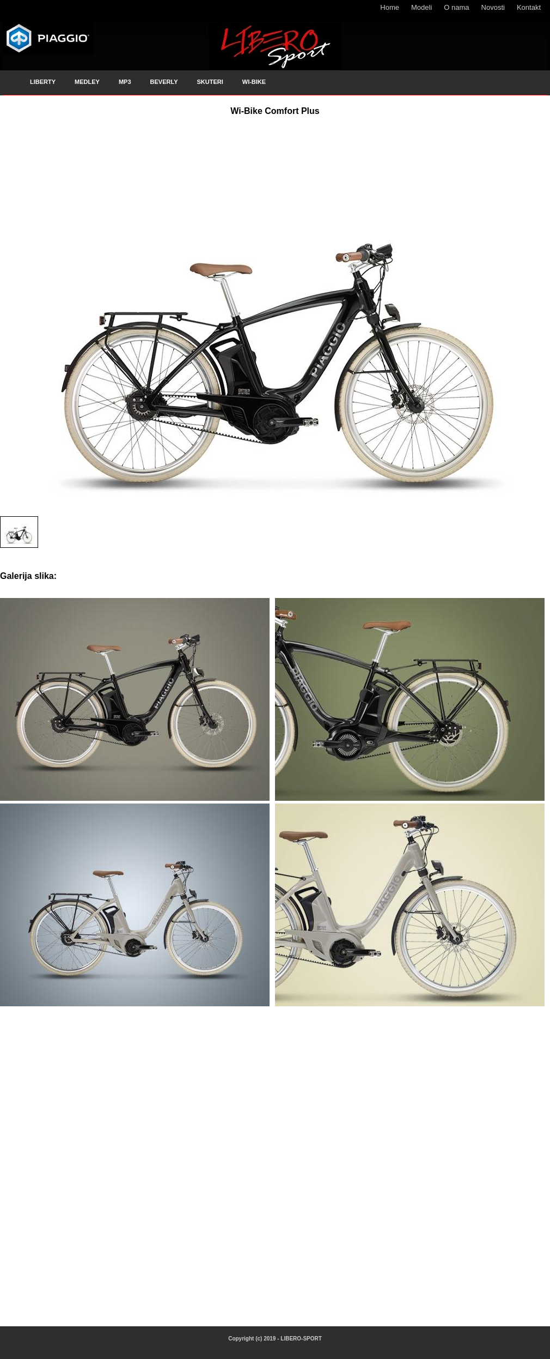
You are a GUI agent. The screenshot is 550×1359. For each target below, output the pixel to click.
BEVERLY (164, 81)
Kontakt (529, 7)
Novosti (493, 7)
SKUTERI (210, 81)
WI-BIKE (254, 81)
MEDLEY (87, 81)
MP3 (125, 81)
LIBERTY (43, 81)
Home (389, 7)
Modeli (421, 7)
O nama (456, 7)
